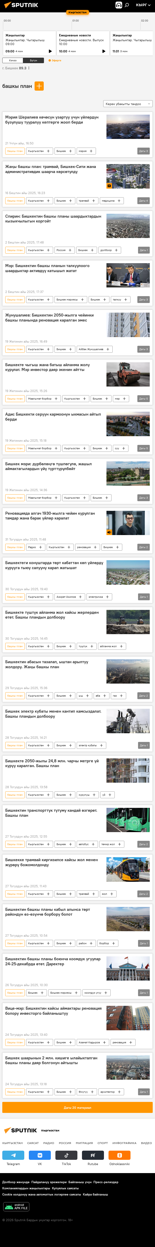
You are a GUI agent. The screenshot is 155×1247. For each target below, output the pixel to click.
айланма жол (108, 646)
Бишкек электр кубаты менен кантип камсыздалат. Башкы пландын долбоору (53, 714)
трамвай (84, 200)
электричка (96, 596)
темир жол (108, 844)
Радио (32, 547)
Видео (146, 1143)
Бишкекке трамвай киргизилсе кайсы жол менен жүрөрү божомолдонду (51, 862)
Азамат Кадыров (89, 1042)
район (83, 943)
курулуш (84, 794)
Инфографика (124, 1143)
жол (104, 893)
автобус (84, 844)
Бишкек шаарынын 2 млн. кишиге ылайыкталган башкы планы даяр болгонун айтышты (51, 1060)
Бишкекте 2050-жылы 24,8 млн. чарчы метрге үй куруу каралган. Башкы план (52, 763)
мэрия (83, 151)
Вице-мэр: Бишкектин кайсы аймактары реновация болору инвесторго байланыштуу (53, 1011)
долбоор (106, 250)
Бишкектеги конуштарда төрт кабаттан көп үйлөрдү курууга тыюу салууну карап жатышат (54, 565)
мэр (117, 398)
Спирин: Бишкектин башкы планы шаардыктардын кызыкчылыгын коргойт (53, 219)
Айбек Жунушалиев (91, 349)
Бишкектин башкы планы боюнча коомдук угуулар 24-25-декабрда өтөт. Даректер (53, 961)
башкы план (17, 85)
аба (98, 695)
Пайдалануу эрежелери (49, 1182)
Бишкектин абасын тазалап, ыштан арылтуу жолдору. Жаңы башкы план (46, 664)
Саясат (33, 1143)
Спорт (103, 1143)
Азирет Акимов (66, 596)
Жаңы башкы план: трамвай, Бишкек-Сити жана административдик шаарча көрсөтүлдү (50, 169)
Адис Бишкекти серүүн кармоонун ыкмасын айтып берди (53, 417)
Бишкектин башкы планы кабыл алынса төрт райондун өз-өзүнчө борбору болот (47, 912)
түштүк (83, 646)
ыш (81, 695)
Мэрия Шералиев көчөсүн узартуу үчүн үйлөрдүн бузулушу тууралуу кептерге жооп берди (51, 120)
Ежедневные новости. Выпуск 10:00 (81, 42)
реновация (84, 547)
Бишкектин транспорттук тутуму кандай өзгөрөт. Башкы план (51, 813)
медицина (108, 200)
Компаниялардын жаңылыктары (26, 1188)
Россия (61, 250)
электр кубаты (88, 745)
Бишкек (61, 151)
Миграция (84, 1143)
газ (115, 695)
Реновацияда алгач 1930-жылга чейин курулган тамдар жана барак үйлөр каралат (50, 516)
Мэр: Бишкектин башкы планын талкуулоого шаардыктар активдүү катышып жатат (47, 268)
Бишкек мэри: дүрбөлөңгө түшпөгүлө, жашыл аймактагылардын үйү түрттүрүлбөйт (48, 466)
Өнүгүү (83, 1091)
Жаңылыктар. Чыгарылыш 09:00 (25, 42)
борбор (104, 943)
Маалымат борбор (40, 398)
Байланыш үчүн (80, 1182)
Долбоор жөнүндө (16, 1182)
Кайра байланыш (95, 1194)
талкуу (117, 299)
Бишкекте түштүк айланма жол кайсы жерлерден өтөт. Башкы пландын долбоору (52, 615)
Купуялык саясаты (65, 1188)
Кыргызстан (36, 151)
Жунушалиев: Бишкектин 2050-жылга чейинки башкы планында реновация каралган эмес (49, 318)
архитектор (108, 1091)
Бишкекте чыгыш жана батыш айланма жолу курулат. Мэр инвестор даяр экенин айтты (47, 367)
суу (117, 448)
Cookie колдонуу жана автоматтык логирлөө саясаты (41, 1194)
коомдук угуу (92, 992)
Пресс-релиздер (105, 1182)
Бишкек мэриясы (67, 299)
